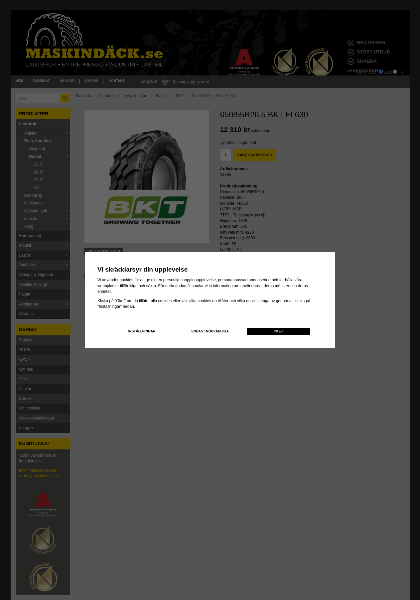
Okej (278, 331)
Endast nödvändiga (209, 331)
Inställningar (142, 331)
